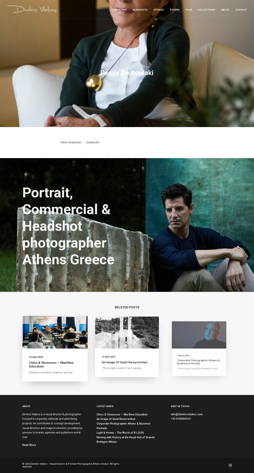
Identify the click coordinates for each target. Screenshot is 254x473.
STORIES (158, 10)
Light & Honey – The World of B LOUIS (120, 432)
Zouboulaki (92, 142)
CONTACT (241, 10)
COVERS (175, 10)
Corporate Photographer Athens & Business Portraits (124, 426)
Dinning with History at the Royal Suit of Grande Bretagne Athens (126, 439)
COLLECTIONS (206, 10)
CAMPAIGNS (119, 10)
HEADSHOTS (140, 10)
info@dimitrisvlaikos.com (187, 414)
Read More (29, 444)
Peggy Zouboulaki (71, 142)
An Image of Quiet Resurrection (125, 357)
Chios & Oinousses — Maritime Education (122, 414)
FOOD (188, 10)
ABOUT (225, 10)
